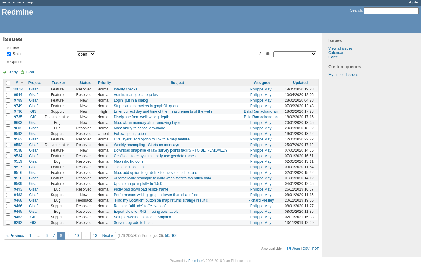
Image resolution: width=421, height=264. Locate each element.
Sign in (413, 2)
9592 (18, 134)
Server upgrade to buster (134, 222)
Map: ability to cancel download (139, 128)
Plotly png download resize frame (141, 189)
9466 (18, 206)
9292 (18, 222)
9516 (18, 172)
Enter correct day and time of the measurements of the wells (163, 111)
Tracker (58, 83)
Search (356, 10)
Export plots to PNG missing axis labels (146, 211)
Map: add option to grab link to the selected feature (155, 172)
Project (34, 83)
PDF (315, 248)
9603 (18, 122)
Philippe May (261, 89)
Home (6, 2)
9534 (18, 156)
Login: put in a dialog (131, 100)
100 (174, 235)
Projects (18, 2)
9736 (18, 111)
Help (30, 2)
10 (77, 235)
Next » (107, 235)
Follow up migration (130, 134)
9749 (18, 106)
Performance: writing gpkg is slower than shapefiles (156, 195)
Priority (104, 83)
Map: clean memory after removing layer (147, 122)
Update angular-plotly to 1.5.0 (138, 184)
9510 (18, 178)
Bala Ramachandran (260, 111)
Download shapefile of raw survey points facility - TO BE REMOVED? (170, 150)
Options (16, 62)
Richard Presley (261, 200)
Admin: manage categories (136, 95)
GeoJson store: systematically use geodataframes (154, 156)
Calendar (336, 53)
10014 (18, 89)
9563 (18, 139)
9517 (18, 167)
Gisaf (33, 89)
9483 (18, 195)
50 (167, 235)
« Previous (15, 235)
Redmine (195, 260)
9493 (18, 189)
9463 (18, 217)
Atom (296, 248)
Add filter (266, 54)
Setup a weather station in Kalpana (142, 217)
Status (17, 54)
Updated (300, 83)
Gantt (332, 57)
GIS (33, 111)
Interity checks (125, 89)
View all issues (340, 48)
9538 (18, 150)
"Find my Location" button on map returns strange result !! (161, 200)
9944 (18, 95)
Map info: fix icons (128, 161)
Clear (30, 72)
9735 (18, 117)
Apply (13, 72)
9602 (18, 128)
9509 (18, 184)
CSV (305, 248)
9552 (18, 145)
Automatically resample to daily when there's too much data (162, 178)
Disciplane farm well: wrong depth (141, 117)
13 (95, 235)
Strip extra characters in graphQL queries (147, 106)
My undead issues (343, 75)
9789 (18, 100)
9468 (18, 200)
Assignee (262, 83)
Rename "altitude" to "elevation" (140, 206)
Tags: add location (129, 167)
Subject (177, 83)
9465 (18, 211)
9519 (18, 161)
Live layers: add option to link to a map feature (151, 139)
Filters (14, 48)
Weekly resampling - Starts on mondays (146, 145)
